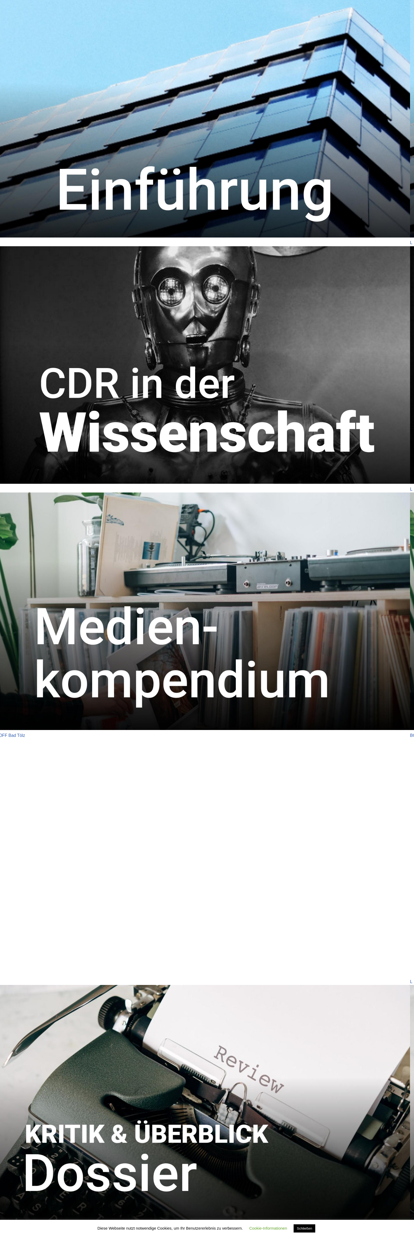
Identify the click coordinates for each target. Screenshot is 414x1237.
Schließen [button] (304, 1228)
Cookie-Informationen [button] (268, 1228)
